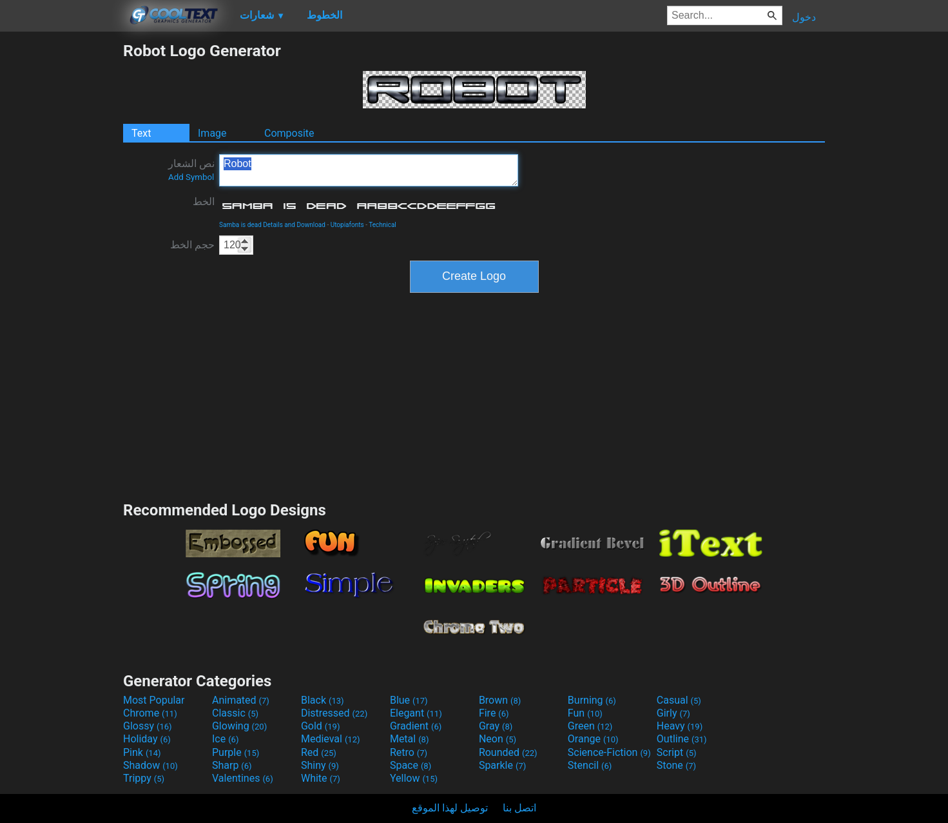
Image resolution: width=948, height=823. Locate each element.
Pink (142, 752)
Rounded (508, 752)
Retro (408, 752)
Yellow (414, 778)
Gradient (415, 726)
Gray (495, 726)
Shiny (320, 765)
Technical (382, 224)
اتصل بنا (519, 808)
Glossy (147, 726)
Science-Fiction (609, 752)
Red (318, 752)
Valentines (242, 778)
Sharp (232, 765)
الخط (204, 201)
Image (212, 133)
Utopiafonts (347, 224)
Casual (679, 700)
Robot (368, 170)
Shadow (150, 765)
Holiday (147, 739)
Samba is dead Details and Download (272, 224)
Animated (240, 700)
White (320, 778)
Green (590, 726)
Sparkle (502, 765)
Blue (409, 700)
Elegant (416, 713)
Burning (592, 700)
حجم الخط (192, 245)
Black (322, 700)
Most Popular (154, 700)
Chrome (150, 713)
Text (141, 133)
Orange (593, 739)
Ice (225, 739)
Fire (494, 713)
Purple (235, 752)
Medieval (330, 739)
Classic (235, 713)
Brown (500, 700)
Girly (673, 713)
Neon (497, 739)
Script (677, 752)
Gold (320, 726)
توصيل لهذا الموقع (450, 808)
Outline (682, 739)
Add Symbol (191, 177)
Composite (289, 133)
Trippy (143, 778)
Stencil (590, 765)
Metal (409, 739)
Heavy (679, 726)
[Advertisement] (61, 234)
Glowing (239, 726)
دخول (804, 17)
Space (410, 765)
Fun (585, 713)
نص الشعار (191, 169)
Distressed (334, 713)
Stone (676, 765)
